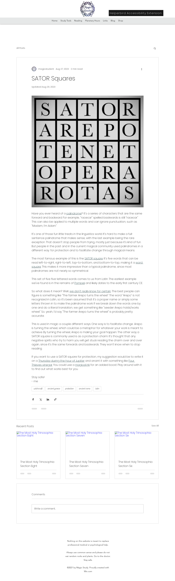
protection (69, 388)
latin (97, 388)
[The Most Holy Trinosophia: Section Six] (137, 443)
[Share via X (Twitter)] (40, 399)
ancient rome (84, 388)
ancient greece (53, 388)
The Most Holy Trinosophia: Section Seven (86, 464)
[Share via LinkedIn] (47, 399)
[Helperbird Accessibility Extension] (136, 13)
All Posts (20, 48)
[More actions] (142, 69)
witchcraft (38, 388)
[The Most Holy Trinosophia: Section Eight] (38, 443)
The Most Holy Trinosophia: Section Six (135, 464)
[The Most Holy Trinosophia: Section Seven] (87, 443)
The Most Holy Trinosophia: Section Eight (37, 464)
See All (155, 425)
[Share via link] (55, 399)
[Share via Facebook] (33, 399)
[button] (154, 48)
